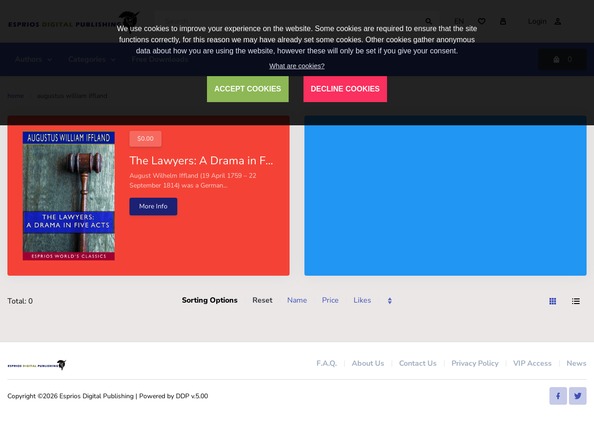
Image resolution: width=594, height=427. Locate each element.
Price (330, 300)
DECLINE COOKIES (345, 89)
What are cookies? (296, 66)
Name (297, 300)
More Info (153, 206)
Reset (262, 300)
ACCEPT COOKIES (247, 89)
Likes (362, 300)
